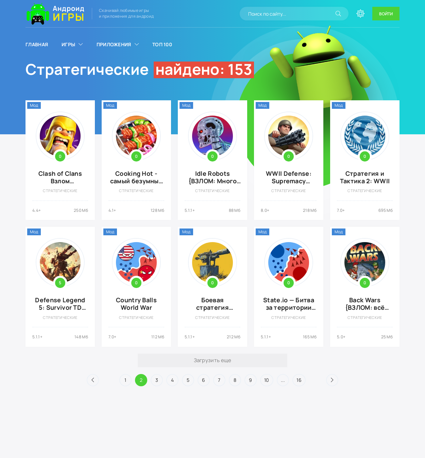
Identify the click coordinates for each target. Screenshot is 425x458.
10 (266, 380)
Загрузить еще (213, 360)
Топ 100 (162, 44)
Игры (68, 44)
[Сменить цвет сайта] (360, 14)
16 (299, 380)
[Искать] (338, 13)
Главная (37, 44)
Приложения (114, 44)
